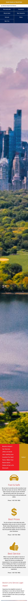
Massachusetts (7, 9)
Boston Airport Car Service (9, 5)
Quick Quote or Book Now (14, 2)
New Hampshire (21, 13)
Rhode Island (7, 13)
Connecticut (21, 9)
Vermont (7, 17)
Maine (20, 17)
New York (7, 21)
